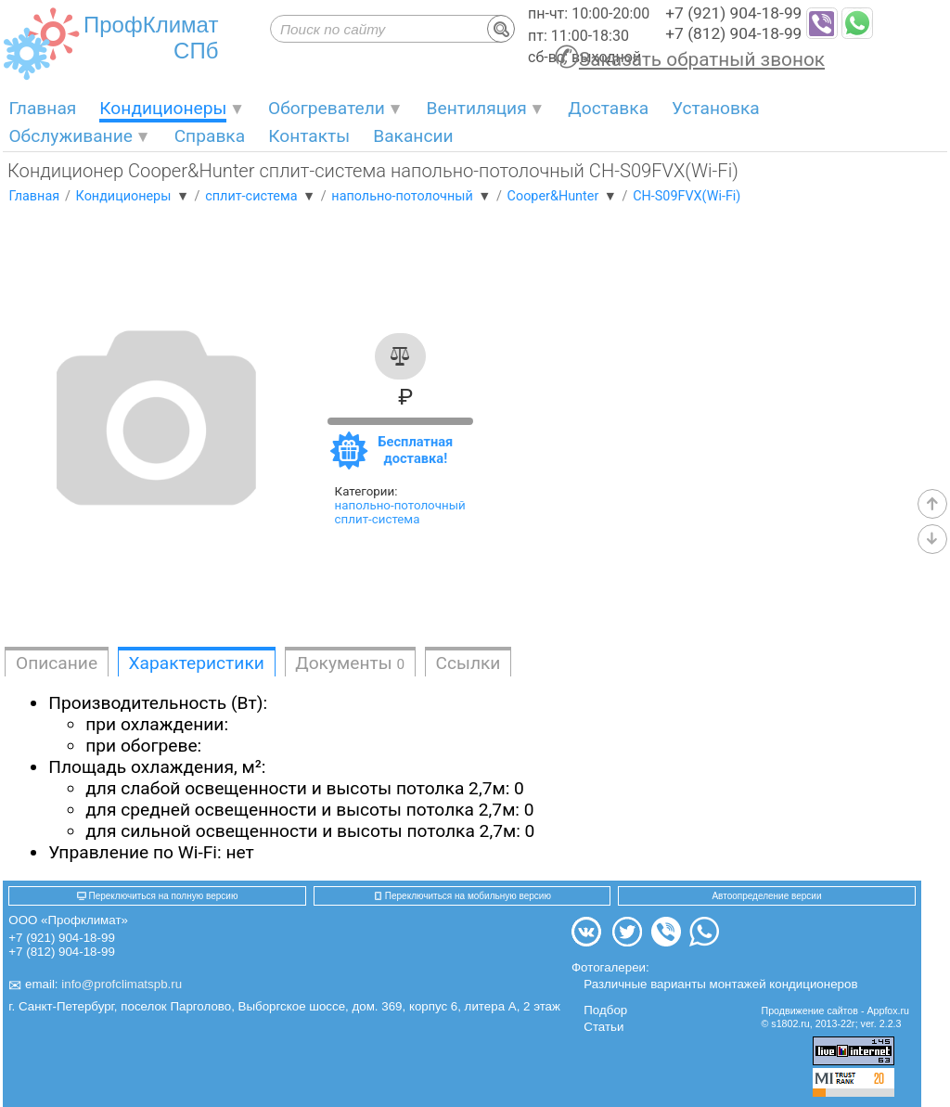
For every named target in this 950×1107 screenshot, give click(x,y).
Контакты (309, 136)
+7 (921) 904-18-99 (733, 13)
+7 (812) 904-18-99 (733, 33)
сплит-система (377, 519)
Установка (716, 108)
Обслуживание (70, 136)
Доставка (608, 108)
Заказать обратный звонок (702, 59)
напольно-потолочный (400, 505)
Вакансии (413, 136)
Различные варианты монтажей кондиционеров (720, 984)
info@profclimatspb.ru (121, 985)
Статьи (603, 1027)
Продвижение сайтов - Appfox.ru (836, 1010)
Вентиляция (477, 108)
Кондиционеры (162, 108)
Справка (210, 136)
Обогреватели (326, 108)
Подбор (605, 1010)
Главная (42, 108)
